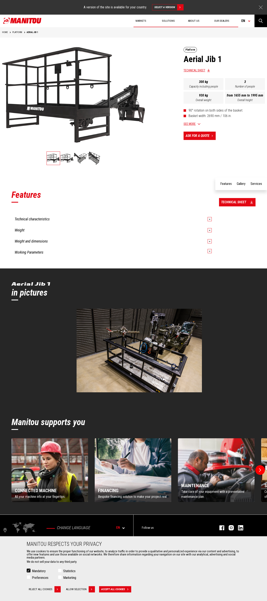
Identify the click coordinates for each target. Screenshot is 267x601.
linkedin (238, 527)
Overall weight (203, 100)
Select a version (168, 7)
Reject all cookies (45, 589)
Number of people (245, 86)
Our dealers (221, 20)
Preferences (40, 578)
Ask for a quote (201, 136)
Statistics (69, 571)
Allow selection (80, 589)
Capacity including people (203, 86)
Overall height (245, 100)
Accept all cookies (116, 589)
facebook (219, 527)
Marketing (69, 578)
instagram (229, 527)
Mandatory (39, 571)
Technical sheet (194, 70)
